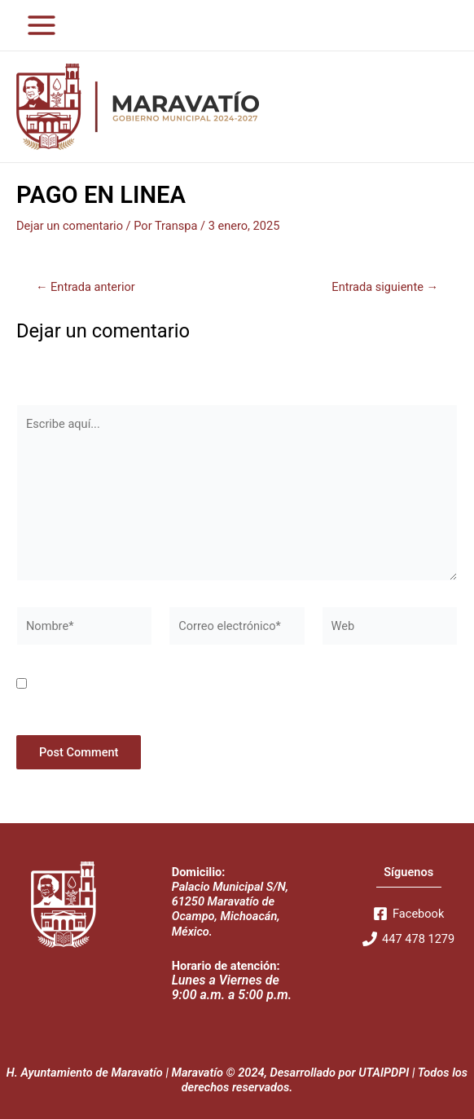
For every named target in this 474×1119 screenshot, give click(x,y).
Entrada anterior (85, 287)
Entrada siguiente (384, 287)
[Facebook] (408, 913)
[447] (408, 939)
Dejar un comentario (69, 225)
